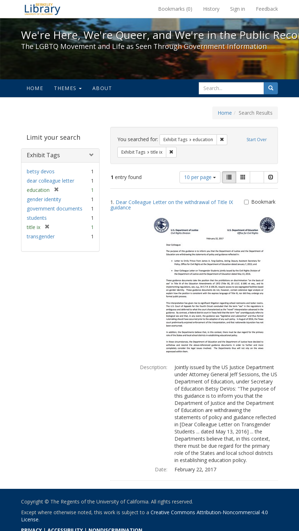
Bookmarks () (175, 8)
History (211, 8)
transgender (41, 236)
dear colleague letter (50, 180)
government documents (54, 208)
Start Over (257, 140)
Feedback (267, 8)
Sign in (237, 8)
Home (34, 88)
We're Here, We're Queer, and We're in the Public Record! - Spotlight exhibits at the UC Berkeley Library (42, 9)
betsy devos (41, 171)
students (37, 217)
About (102, 88)
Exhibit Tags (43, 155)
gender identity (44, 199)
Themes (68, 88)
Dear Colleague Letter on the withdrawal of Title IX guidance (171, 205)
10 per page (200, 177)
